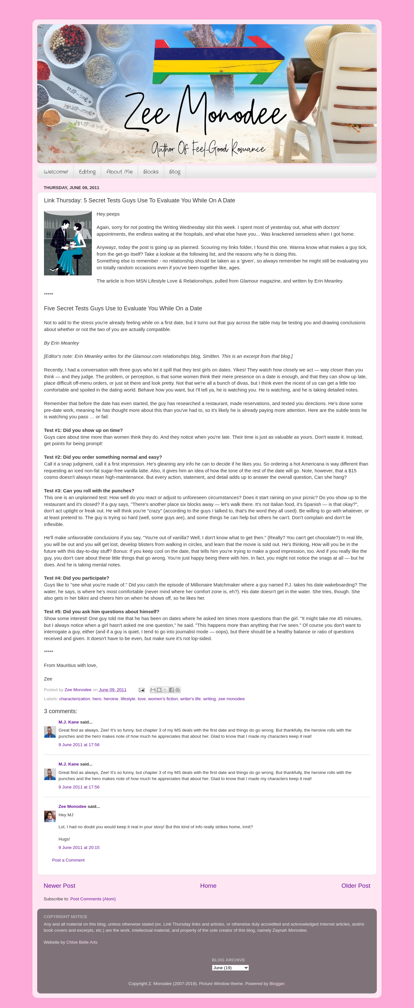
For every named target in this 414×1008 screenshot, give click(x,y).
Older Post (356, 885)
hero (97, 698)
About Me (119, 172)
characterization (74, 698)
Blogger (276, 983)
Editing (87, 172)
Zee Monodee (72, 806)
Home (208, 885)
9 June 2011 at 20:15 (79, 847)
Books (150, 172)
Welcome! (56, 172)
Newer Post (59, 885)
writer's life (190, 698)
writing (209, 698)
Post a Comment (68, 860)
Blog (174, 172)
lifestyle (128, 698)
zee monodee (231, 698)
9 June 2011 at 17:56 (79, 744)
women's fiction (163, 698)
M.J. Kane (69, 722)
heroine (111, 698)
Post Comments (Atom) (93, 898)
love (142, 698)
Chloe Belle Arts (81, 942)
